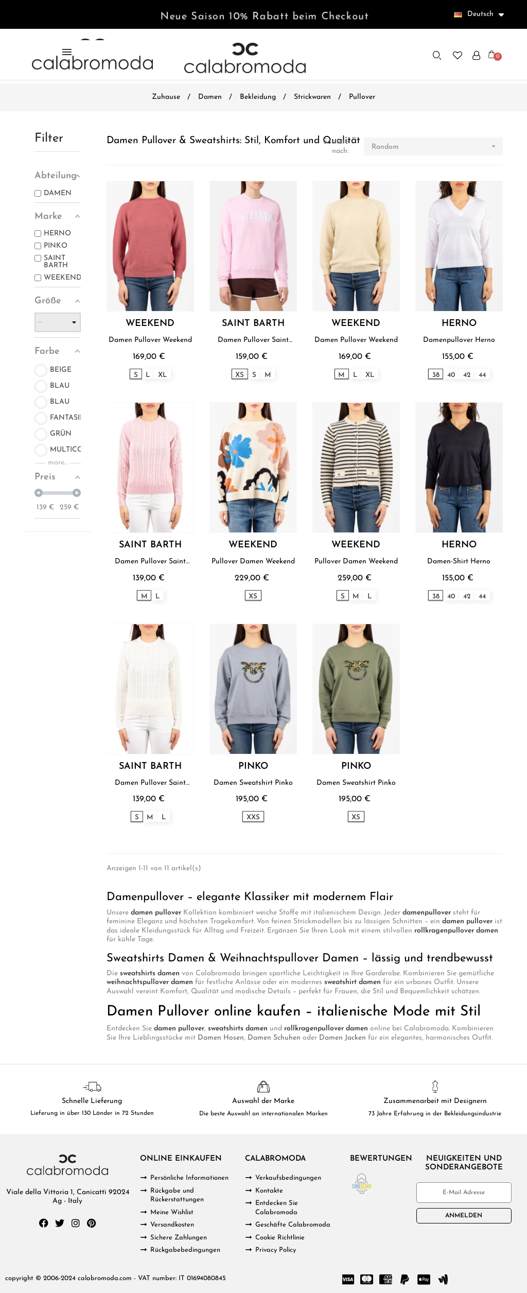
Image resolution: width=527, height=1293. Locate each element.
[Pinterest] (91, 1223)
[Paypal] (405, 1279)
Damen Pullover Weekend (150, 340)
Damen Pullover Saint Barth (253, 340)
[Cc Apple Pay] (424, 1279)
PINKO (253, 766)
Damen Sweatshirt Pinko (253, 783)
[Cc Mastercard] (367, 1279)
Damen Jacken (342, 1038)
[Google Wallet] (443, 1279)
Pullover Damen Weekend (253, 561)
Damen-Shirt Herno (458, 561)
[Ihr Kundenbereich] (476, 55)
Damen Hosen (221, 1038)
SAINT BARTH (253, 324)
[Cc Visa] (348, 1279)
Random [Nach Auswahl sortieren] (437, 146)
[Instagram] (75, 1223)
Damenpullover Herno (459, 340)
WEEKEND (150, 324)
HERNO (459, 324)
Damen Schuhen (274, 1038)
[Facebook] (43, 1223)
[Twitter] (59, 1223)
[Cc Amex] (386, 1279)
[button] (437, 55)
